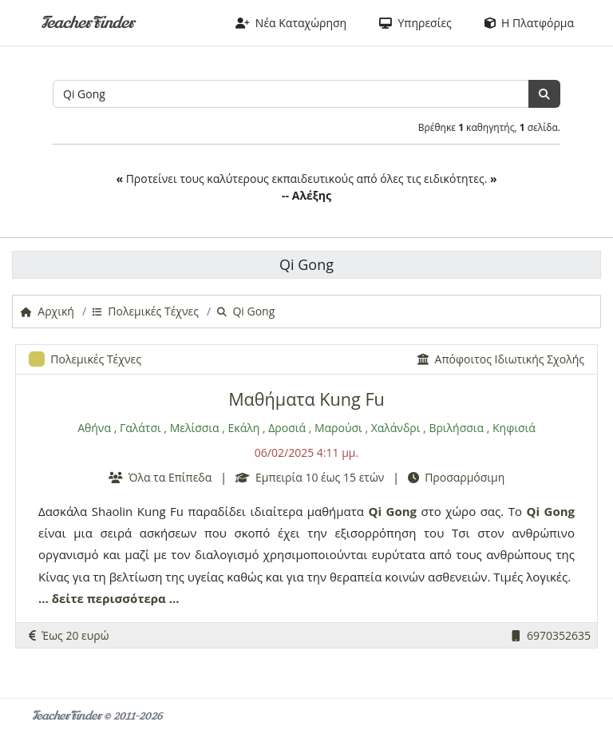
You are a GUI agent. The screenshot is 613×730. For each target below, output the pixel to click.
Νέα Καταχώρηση (291, 22)
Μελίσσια (194, 427)
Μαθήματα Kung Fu (306, 399)
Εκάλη (244, 427)
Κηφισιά (514, 427)
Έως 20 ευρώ (69, 635)
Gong (401, 511)
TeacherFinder (87, 23)
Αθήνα (94, 427)
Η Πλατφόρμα (529, 22)
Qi (375, 511)
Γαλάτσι (140, 427)
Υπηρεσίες (415, 22)
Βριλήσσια (456, 427)
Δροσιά (287, 427)
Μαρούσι (338, 427)
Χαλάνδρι (396, 427)
